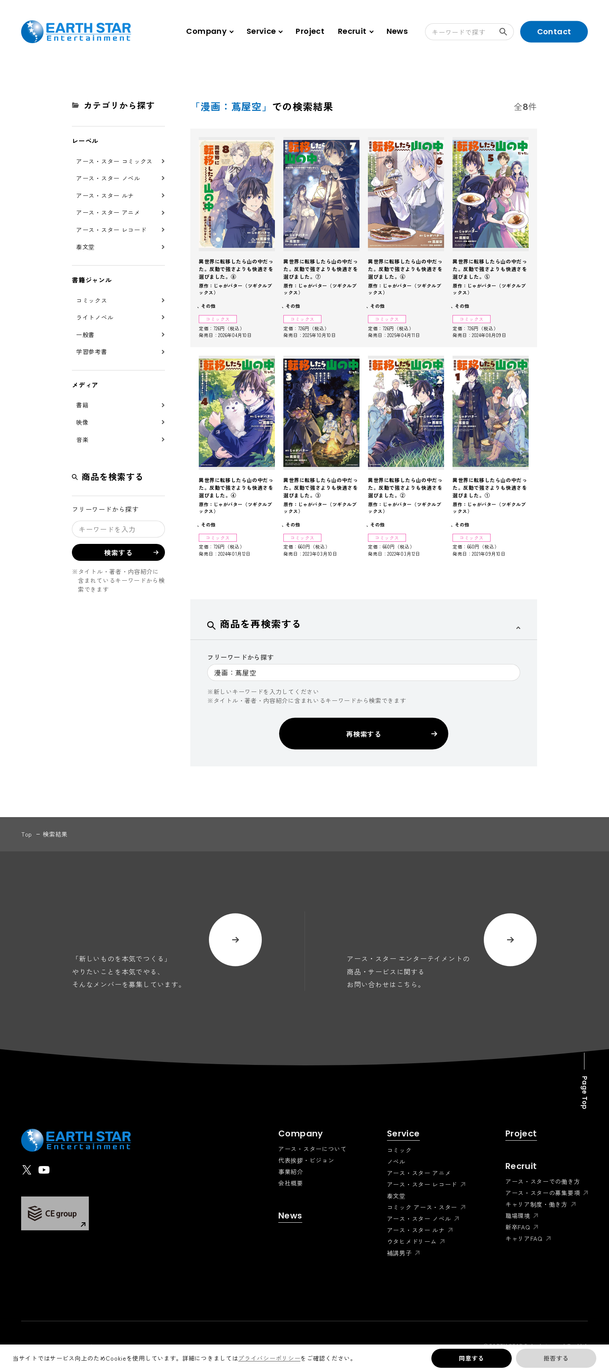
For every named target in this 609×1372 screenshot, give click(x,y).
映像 (82, 422)
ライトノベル (94, 317)
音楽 (82, 439)
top (26, 834)
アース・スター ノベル (108, 178)
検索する (506, 32)
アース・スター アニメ (108, 212)
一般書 (85, 334)
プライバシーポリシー (269, 1358)
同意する (471, 1358)
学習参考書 (91, 351)
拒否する (555, 1358)
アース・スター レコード (111, 229)
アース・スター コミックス (114, 161)
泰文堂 (85, 246)
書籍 (82, 405)
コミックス (91, 300)
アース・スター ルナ (105, 195)
